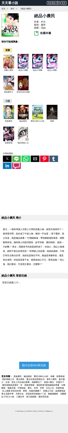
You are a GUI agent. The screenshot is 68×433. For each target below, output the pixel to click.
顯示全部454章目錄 (34, 365)
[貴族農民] (8, 119)
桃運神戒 (8, 143)
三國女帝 (20, 396)
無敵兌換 (12, 388)
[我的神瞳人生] (23, 141)
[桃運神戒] (8, 141)
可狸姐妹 (22, 388)
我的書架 (53, 2)
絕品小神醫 (23, 70)
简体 (64, 3)
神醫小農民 (8, 70)
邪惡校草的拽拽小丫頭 (36, 394)
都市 (12, 9)
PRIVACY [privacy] (41, 411)
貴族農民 (8, 121)
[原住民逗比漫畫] (23, 90)
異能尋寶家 (29, 385)
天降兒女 (20, 394)
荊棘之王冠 (48, 391)
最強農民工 (8, 92)
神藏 (52, 121)
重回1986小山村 (37, 121)
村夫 (43, 22)
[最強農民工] (8, 90)
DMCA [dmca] (35, 411)
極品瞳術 (23, 121)
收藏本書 (42, 33)
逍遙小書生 (49, 382)
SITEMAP (29, 411)
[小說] (7, 101)
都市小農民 (52, 379)
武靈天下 (60, 382)
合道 (7, 382)
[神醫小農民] (8, 68)
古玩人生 (50, 388)
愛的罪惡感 (43, 396)
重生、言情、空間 (36, 388)
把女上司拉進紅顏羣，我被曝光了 (27, 382)
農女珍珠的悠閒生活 (35, 379)
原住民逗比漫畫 (23, 92)
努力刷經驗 (31, 396)
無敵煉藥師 (53, 394)
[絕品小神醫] (23, 68)
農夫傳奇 (20, 379)
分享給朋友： (9, 153)
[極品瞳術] (23, 119)
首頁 (3, 9)
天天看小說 (9, 3)
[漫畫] (7, 50)
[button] (7, 159)
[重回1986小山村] (37, 119)
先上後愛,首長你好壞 (12, 391)
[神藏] (52, 119)
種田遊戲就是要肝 (10, 385)
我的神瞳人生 (23, 143)
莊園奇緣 (60, 388)
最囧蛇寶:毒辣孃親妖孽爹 (48, 385)
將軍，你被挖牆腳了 (32, 391)
